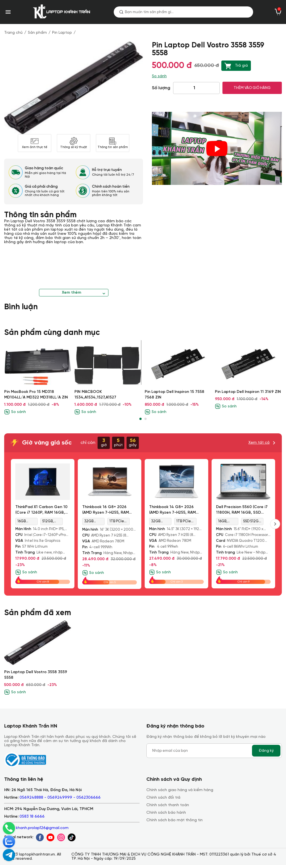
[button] (140, 419)
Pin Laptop (62, 33)
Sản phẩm (37, 33)
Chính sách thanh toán (167, 805)
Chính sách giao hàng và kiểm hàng (179, 790)
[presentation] (275, 524)
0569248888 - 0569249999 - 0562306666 (60, 798)
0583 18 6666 (32, 817)
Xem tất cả (259, 443)
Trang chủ (13, 33)
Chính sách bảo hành (166, 813)
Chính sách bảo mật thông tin (174, 820)
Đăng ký (266, 751)
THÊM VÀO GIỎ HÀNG (252, 88)
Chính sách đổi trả (163, 798)
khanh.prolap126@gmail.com (42, 828)
